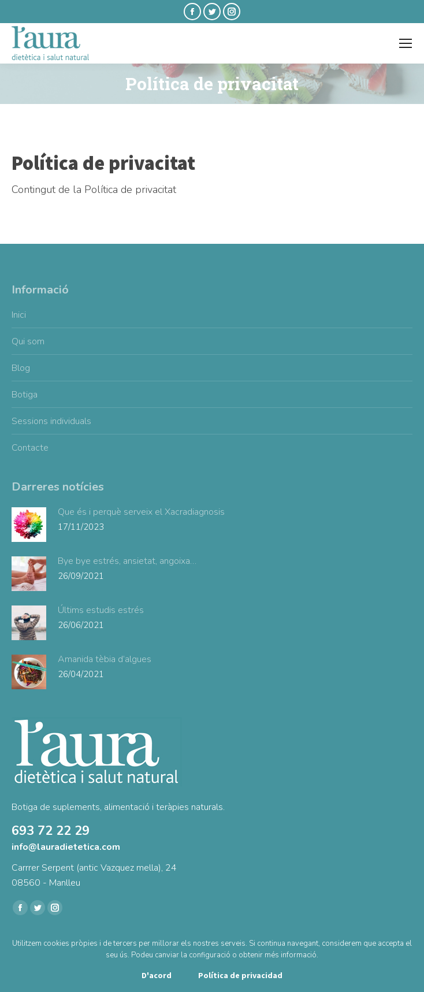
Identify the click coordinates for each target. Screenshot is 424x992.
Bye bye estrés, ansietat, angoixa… (127, 561)
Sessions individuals (51, 421)
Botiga (25, 394)
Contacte (30, 447)
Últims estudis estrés (101, 610)
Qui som (28, 341)
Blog (21, 368)
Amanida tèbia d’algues (104, 659)
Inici (19, 315)
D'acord (157, 975)
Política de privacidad (240, 975)
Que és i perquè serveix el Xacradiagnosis (141, 512)
